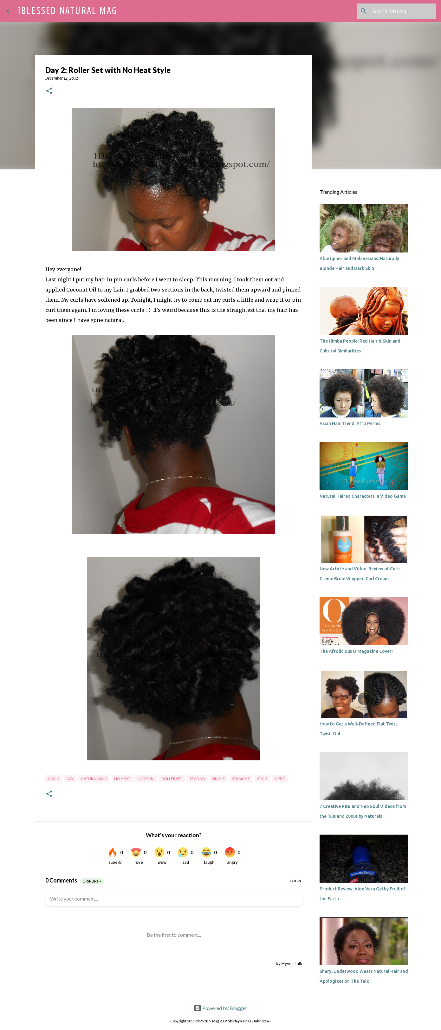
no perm (146, 778)
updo (280, 778)
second (197, 778)
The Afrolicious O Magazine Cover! (356, 651)
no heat (122, 778)
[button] (49, 91)
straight (241, 778)
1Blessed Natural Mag (67, 10)
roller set (172, 778)
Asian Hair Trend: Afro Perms (350, 423)
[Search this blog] (402, 11)
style (262, 778)
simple (218, 778)
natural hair (94, 778)
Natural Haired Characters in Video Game (363, 496)
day (70, 778)
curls (53, 778)
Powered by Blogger (220, 1008)
